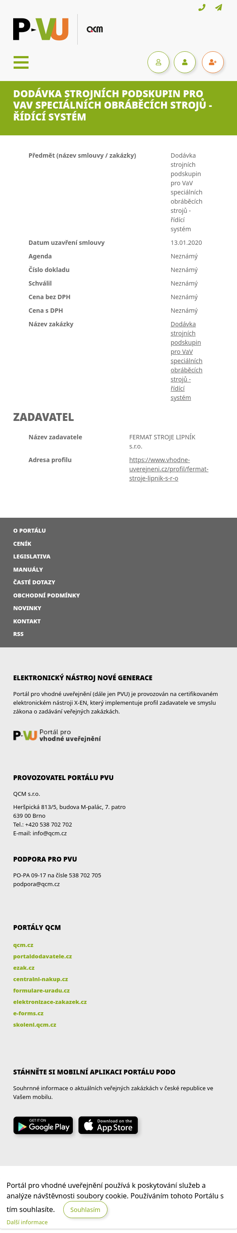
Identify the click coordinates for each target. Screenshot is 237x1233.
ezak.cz (24, 968)
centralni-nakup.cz (40, 979)
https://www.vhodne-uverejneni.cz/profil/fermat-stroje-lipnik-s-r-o (168, 469)
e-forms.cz (28, 1013)
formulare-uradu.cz (41, 990)
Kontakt (27, 621)
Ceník (22, 544)
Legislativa (31, 556)
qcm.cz (23, 945)
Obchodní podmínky (46, 595)
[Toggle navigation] (21, 62)
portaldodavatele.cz (42, 956)
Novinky (27, 608)
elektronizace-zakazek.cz (50, 1002)
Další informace (27, 1222)
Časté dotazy (34, 582)
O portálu (29, 530)
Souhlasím (85, 1209)
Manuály (28, 569)
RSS (18, 634)
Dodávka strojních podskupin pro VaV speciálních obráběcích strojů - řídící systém (187, 361)
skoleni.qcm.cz (34, 1024)
